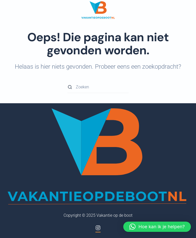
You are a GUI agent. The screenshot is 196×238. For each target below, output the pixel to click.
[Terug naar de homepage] (98, 10)
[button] (157, 227)
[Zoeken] (98, 87)
